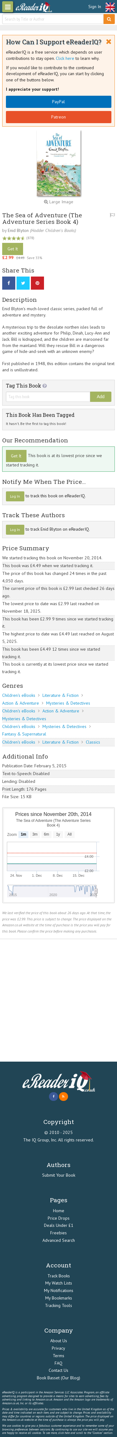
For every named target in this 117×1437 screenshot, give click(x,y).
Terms (58, 1355)
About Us (58, 1340)
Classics (93, 742)
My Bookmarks (58, 1298)
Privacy (58, 1348)
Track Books (58, 1276)
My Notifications (58, 1290)
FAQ (58, 1363)
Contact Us (58, 1370)
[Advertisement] (58, 1000)
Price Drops (59, 1218)
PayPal (58, 101)
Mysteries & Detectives (68, 703)
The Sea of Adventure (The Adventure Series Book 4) (42, 218)
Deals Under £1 (58, 1225)
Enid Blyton (18, 230)
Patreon (58, 117)
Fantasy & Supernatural (24, 734)
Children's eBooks (18, 695)
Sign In (94, 6)
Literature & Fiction (60, 695)
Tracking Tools (58, 1305)
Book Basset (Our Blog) (58, 1378)
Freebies (58, 1233)
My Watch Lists (58, 1283)
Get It (12, 249)
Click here (65, 58)
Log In (15, 496)
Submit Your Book (58, 1175)
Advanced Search (58, 1240)
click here (64, 1433)
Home (58, 1210)
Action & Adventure (20, 703)
